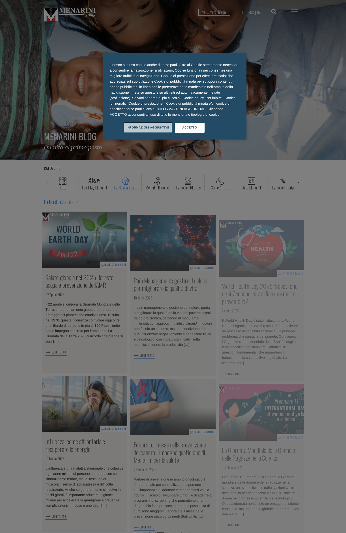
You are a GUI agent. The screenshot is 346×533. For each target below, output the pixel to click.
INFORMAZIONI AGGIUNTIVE (147, 127)
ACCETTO (189, 127)
